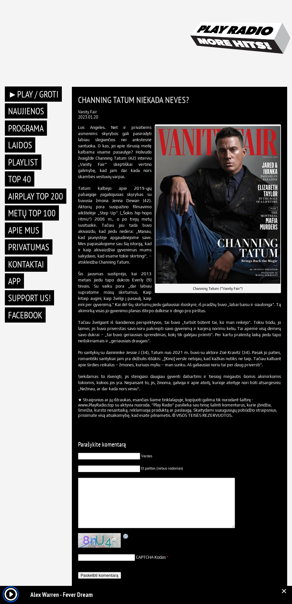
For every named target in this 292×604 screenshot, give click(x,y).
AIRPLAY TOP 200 (35, 196)
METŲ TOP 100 (32, 213)
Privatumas (28, 247)
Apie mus (23, 230)
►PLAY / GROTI (33, 94)
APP (14, 281)
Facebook (25, 315)
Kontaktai (26, 264)
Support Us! (29, 298)
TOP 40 (19, 179)
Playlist (23, 162)
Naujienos (26, 111)
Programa (26, 128)
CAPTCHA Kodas (151, 557)
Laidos (20, 145)
